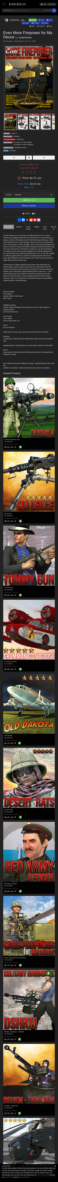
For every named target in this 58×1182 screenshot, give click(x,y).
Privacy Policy (23, 1177)
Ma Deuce (20, 139)
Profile (41, 20)
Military (29, 142)
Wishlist (45, 23)
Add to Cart (29, 200)
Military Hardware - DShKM (14, 1032)
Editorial (19, 227)
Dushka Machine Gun (12, 439)
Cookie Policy (8, 1177)
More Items (45, 228)
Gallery (26, 23)
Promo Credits (28, 228)
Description (8, 227)
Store (49, 20)
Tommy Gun (8, 587)
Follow (33, 20)
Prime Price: (23, 184)
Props (24, 142)
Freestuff (35, 23)
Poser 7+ (14, 133)
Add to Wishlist (29, 206)
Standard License (20, 147)
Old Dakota (8, 735)
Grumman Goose (10, 661)
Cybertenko (25, 37)
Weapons (30, 144)
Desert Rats (8, 810)
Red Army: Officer (10, 884)
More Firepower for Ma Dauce (15, 958)
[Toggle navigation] (4, 4)
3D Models (17, 142)
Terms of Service (42, 1175)
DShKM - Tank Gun (11, 1106)
